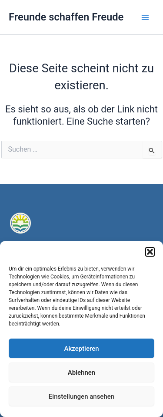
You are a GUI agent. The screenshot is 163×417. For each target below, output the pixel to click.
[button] (150, 251)
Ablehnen (81, 372)
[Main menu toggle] (145, 17)
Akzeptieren (81, 349)
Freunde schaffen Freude (66, 17)
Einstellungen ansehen (81, 396)
